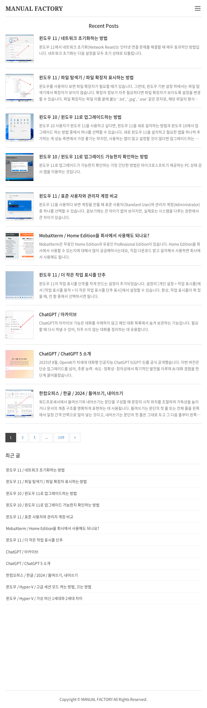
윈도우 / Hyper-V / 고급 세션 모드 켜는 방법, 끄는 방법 (48, 586)
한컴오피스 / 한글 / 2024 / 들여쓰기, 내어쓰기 (81, 393)
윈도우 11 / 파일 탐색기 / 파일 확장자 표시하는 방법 (86, 77)
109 (61, 437)
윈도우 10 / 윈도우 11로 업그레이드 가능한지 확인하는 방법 (93, 156)
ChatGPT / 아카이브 (58, 314)
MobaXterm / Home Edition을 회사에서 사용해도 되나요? (94, 235)
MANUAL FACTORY (34, 8)
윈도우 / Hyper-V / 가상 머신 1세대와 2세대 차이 (44, 598)
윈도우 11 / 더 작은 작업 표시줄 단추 (72, 274)
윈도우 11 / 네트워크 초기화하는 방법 (73, 38)
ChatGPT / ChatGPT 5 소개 (65, 353)
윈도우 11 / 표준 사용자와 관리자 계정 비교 (78, 195)
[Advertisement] (103, 647)
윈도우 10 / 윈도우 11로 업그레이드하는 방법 (80, 117)
